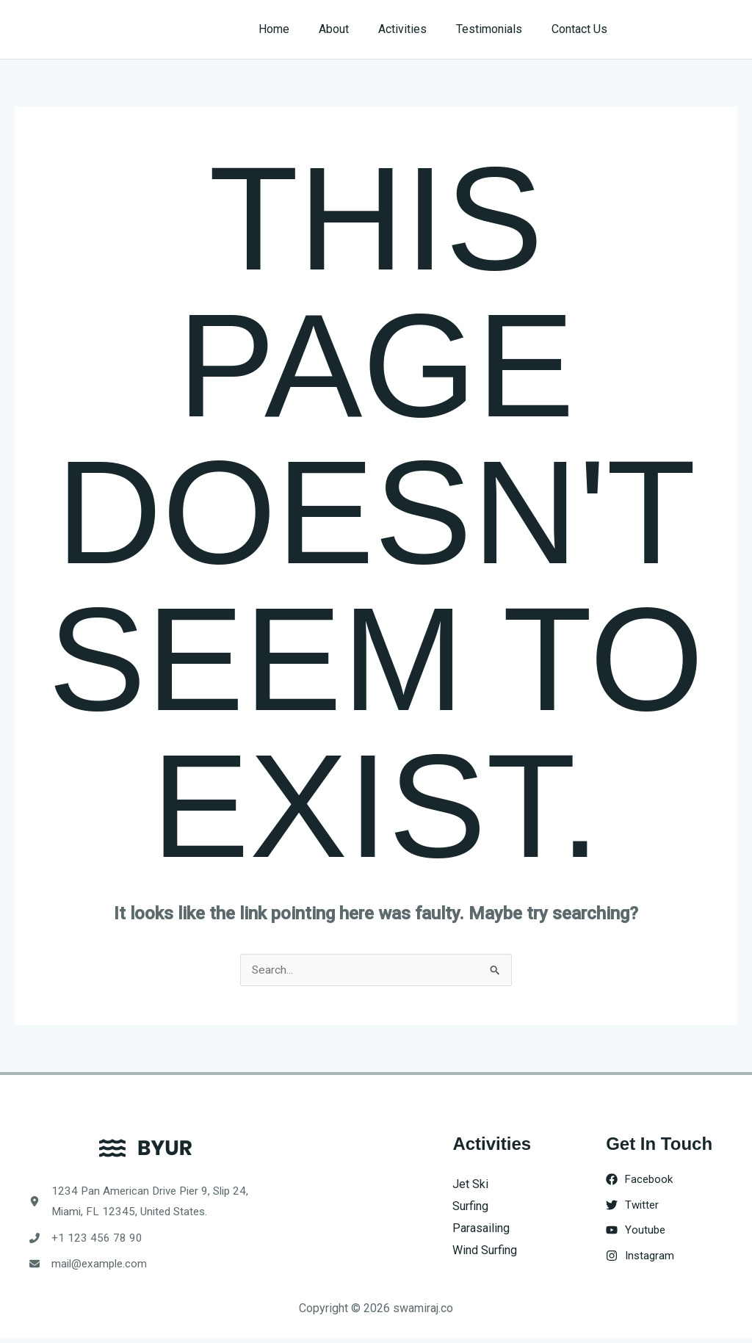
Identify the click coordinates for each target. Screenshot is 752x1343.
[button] (687, 29)
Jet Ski (470, 1185)
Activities (417, 29)
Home (300, 29)
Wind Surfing (484, 1250)
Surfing (470, 1207)
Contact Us (582, 29)
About (354, 29)
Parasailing (481, 1228)
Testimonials (498, 29)
